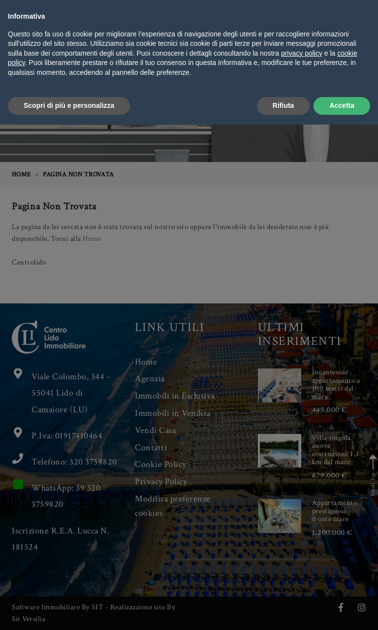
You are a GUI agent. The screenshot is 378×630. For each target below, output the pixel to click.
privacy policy (301, 559)
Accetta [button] (341, 611)
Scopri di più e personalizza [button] (69, 611)
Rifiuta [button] (283, 611)
